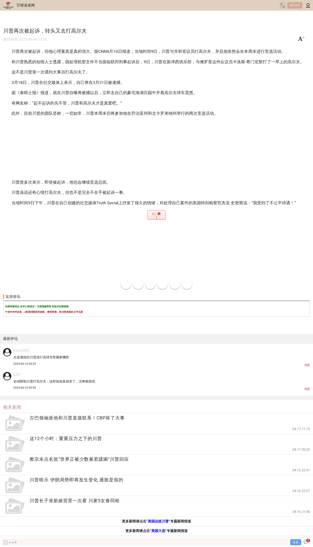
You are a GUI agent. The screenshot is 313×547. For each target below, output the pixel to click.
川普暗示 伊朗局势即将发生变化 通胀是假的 (76, 479)
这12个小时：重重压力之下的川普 (66, 438)
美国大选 (158, 531)
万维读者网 (25, 5)
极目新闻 (10, 39)
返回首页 (295, 5)
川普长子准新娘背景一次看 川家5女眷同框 (75, 500)
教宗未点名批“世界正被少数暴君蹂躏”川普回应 (79, 459)
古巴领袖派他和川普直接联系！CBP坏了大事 (77, 418)
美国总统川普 (158, 521)
